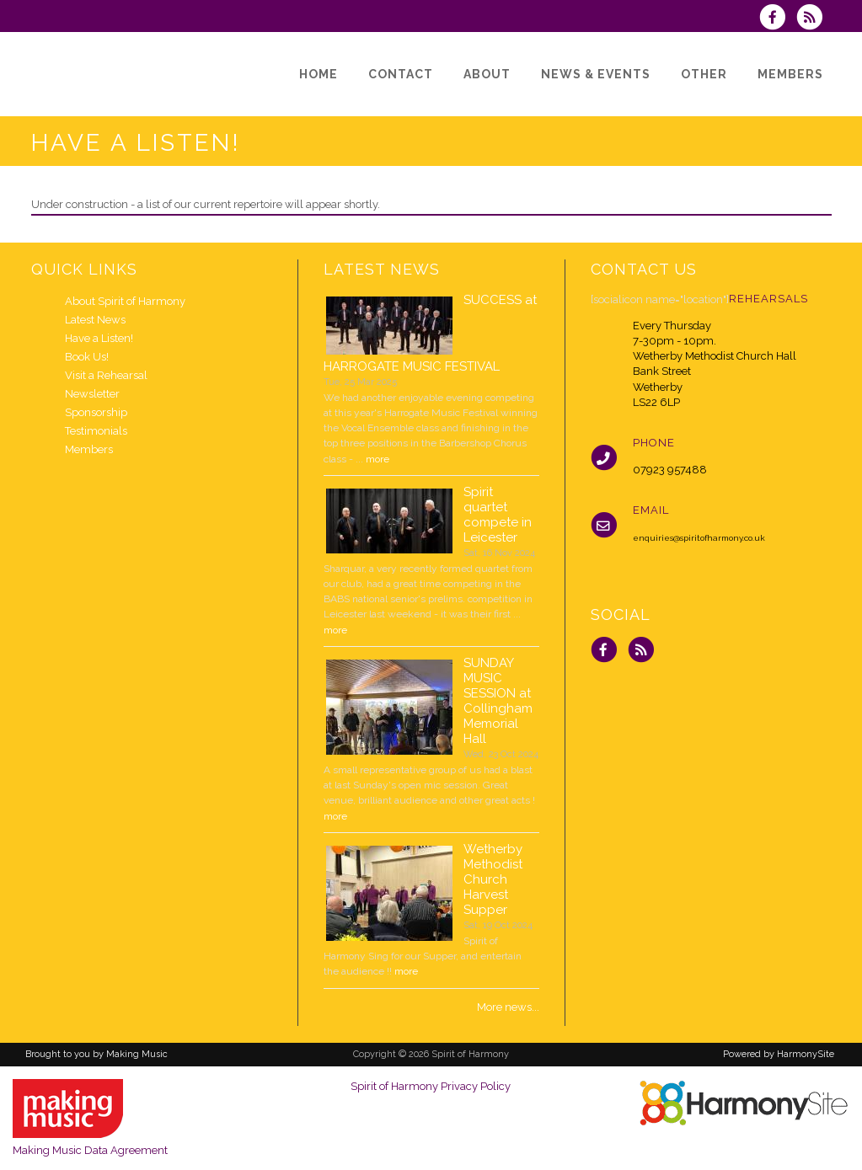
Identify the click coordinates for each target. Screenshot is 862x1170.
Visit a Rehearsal (106, 375)
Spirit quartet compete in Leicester (497, 514)
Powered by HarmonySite (778, 1054)
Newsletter (92, 393)
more (377, 459)
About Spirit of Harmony (125, 301)
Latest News (95, 319)
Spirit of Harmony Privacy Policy (431, 1086)
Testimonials (96, 431)
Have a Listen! (99, 338)
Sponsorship (96, 412)
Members (89, 449)
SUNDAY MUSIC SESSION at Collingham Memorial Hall (498, 700)
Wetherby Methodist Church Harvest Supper (492, 879)
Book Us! (87, 356)
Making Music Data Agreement (90, 1150)
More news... (508, 1007)
